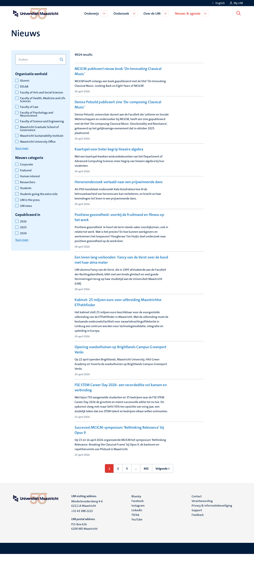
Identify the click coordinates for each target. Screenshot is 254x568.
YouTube (136, 533)
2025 (23, 227)
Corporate (26, 164)
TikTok (135, 529)
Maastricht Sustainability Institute (41, 135)
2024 (23, 233)
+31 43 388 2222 (82, 525)
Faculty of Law (29, 106)
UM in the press (30, 200)
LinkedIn (136, 524)
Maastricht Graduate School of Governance (39, 129)
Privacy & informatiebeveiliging (212, 519)
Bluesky (136, 510)
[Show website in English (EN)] (218, 3)
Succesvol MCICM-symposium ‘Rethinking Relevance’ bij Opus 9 (119, 444)
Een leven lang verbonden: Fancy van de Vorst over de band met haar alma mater (121, 274)
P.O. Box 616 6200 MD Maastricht (84, 540)
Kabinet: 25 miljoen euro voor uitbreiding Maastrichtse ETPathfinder (118, 316)
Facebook (137, 515)
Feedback (198, 529)
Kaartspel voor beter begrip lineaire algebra (109, 153)
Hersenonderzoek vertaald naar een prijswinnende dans (119, 191)
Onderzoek (122, 13)
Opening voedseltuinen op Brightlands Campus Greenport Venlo (120, 363)
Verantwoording (202, 515)
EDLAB (24, 86)
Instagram (138, 519)
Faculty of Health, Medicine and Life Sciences (42, 100)
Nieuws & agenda (188, 13)
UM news (26, 205)
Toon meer (22, 148)
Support (197, 524)
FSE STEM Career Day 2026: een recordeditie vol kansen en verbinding (121, 401)
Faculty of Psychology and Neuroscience (36, 114)
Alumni (24, 80)
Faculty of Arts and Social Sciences (41, 92)
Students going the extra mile (39, 194)
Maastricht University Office (38, 141)
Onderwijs (92, 13)
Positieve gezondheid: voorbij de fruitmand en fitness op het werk (119, 231)
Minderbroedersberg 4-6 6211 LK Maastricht (87, 517)
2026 (23, 221)
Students (25, 188)
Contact (197, 510)
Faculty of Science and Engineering (42, 121)
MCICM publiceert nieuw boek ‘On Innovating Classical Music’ (118, 71)
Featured (25, 170)
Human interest (30, 176)
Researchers (27, 182)
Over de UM (152, 13)
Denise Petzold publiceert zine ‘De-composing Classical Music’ (118, 109)
